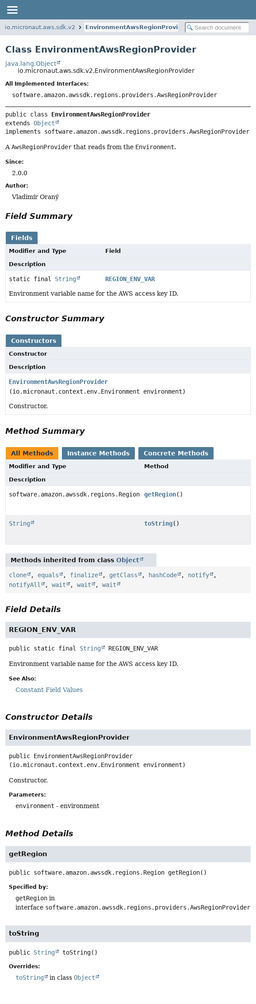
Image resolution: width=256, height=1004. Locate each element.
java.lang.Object (30, 63)
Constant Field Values (49, 689)
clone (18, 575)
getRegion (160, 494)
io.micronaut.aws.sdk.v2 (40, 27)
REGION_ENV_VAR (130, 278)
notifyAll (25, 584)
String (65, 278)
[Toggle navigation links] (11, 10)
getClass (123, 575)
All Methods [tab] (32, 453)
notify (198, 575)
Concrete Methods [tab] (176, 453)
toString (158, 523)
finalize (84, 575)
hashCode (163, 575)
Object (44, 123)
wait (59, 584)
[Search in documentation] (217, 27)
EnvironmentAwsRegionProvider (136, 27)
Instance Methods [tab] (98, 453)
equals (48, 575)
